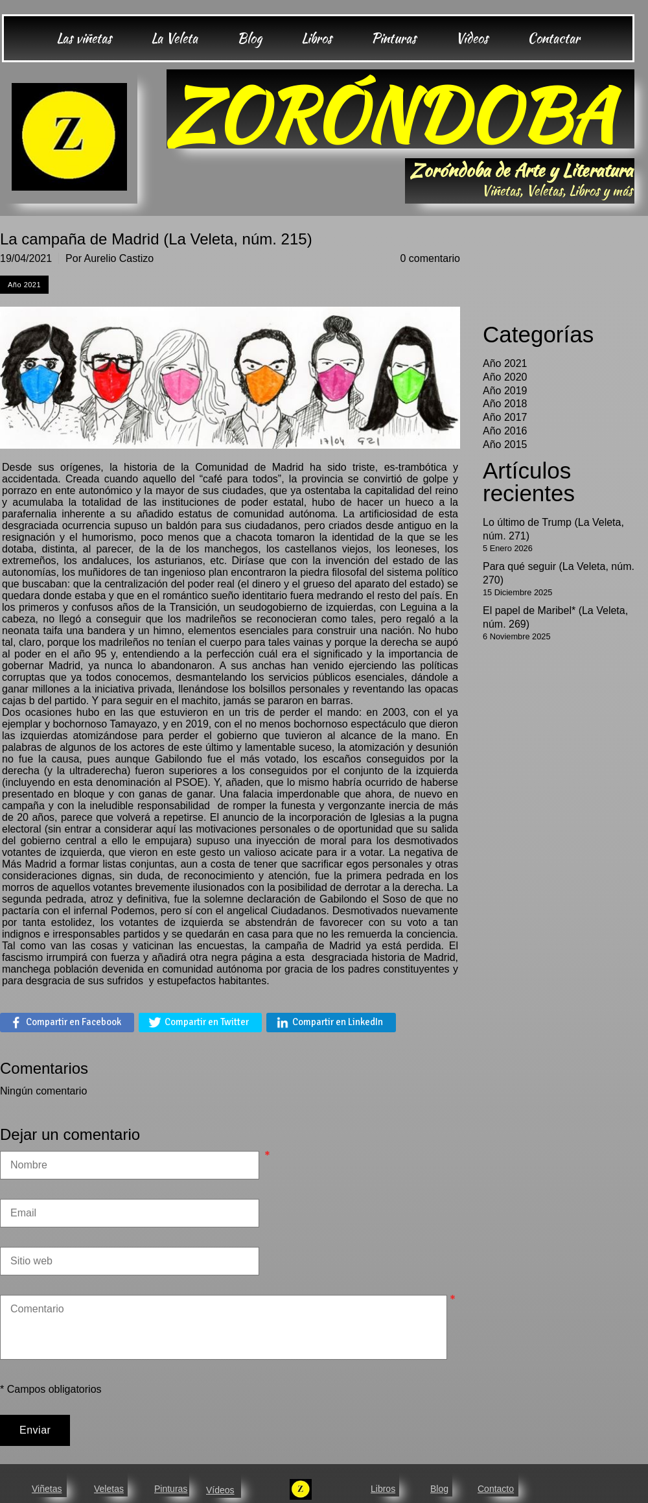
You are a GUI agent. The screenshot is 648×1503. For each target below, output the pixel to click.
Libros (383, 1489)
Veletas (109, 1489)
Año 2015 (505, 444)
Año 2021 (505, 363)
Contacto (496, 1489)
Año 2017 (505, 417)
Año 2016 (505, 430)
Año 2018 (505, 403)
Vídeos (220, 1490)
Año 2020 (505, 377)
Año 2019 (505, 390)
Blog (439, 1489)
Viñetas (47, 1489)
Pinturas (170, 1489)
